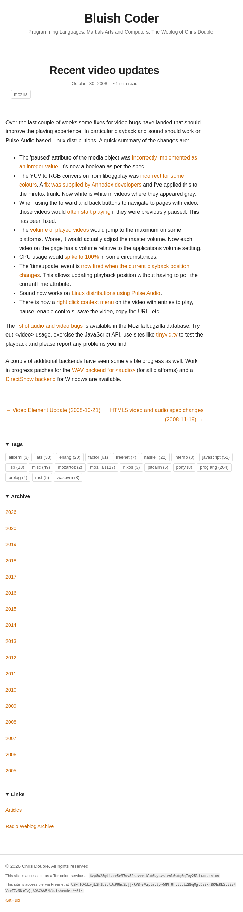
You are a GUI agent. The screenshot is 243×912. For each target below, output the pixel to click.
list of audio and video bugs (49, 326)
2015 (10, 609)
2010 (10, 690)
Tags (17, 444)
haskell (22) (155, 457)
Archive (20, 496)
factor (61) (98, 457)
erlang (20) (69, 457)
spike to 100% (82, 257)
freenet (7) (126, 457)
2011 (10, 673)
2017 (10, 577)
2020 (10, 528)
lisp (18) (16, 467)
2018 (10, 560)
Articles (13, 810)
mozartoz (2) (70, 467)
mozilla (21, 94)
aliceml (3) (19, 457)
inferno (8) (184, 457)
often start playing (89, 212)
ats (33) (44, 457)
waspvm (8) (68, 477)
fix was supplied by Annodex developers (93, 185)
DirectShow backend (30, 379)
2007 (10, 738)
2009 (10, 706)
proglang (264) (214, 467)
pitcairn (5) (158, 467)
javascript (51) (216, 457)
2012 (10, 657)
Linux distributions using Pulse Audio (116, 293)
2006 (10, 754)
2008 (10, 722)
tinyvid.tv (166, 335)
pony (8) (184, 467)
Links (18, 794)
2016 (10, 593)
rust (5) (42, 477)
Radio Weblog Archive (29, 826)
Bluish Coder (121, 18)
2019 (10, 544)
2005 (10, 770)
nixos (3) (131, 467)
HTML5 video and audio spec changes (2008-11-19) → (156, 414)
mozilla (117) (102, 467)
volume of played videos (59, 230)
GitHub (12, 900)
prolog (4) (18, 477)
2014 (10, 625)
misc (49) (41, 467)
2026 (10, 512)
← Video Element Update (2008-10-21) (52, 410)
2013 (10, 641)
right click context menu (85, 302)
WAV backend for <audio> (103, 370)
